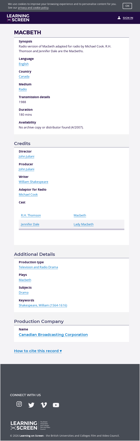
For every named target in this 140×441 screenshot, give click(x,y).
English (24, 64)
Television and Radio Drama (38, 267)
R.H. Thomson (31, 215)
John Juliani (26, 156)
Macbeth (80, 215)
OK (127, 5)
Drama (23, 292)
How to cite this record (38, 350)
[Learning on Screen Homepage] (18, 18)
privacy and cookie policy (33, 7)
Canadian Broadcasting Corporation (53, 334)
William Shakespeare (33, 182)
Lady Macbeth (84, 224)
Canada (24, 76)
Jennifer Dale (30, 224)
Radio (23, 89)
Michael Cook (28, 194)
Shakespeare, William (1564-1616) (43, 305)
